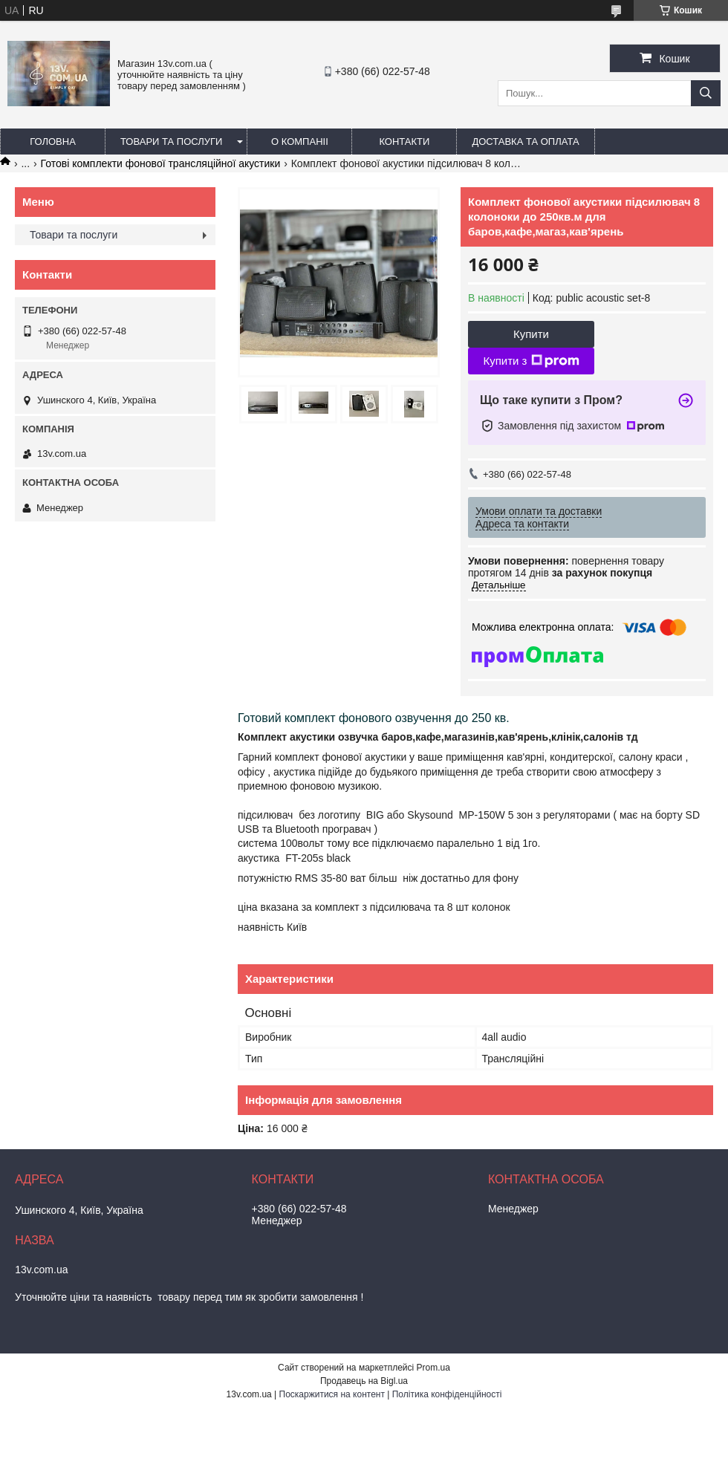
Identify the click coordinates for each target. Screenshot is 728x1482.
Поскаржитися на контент (332, 1394)
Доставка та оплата (525, 141)
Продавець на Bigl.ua (364, 1381)
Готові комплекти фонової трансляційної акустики (161, 163)
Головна (53, 141)
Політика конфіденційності (447, 1394)
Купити (531, 334)
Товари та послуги (171, 141)
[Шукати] (706, 93)
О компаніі (299, 141)
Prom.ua (433, 1367)
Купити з (531, 361)
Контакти (404, 141)
